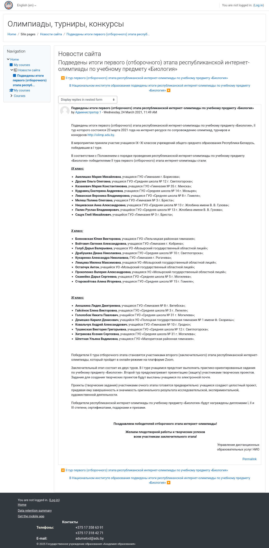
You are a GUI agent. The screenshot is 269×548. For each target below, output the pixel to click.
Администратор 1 (88, 112)
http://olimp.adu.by (101, 135)
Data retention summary (35, 510)
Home (12, 34)
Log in (258, 5)
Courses (19, 96)
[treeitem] (27, 77)
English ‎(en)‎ (25, 5)
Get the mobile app (31, 516)
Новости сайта (51, 34)
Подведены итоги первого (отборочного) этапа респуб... (108, 34)
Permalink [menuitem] (250, 459)
